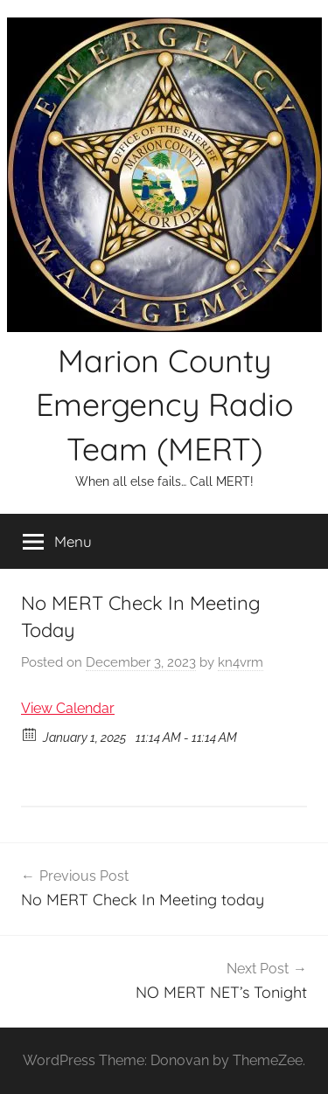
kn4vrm (240, 662)
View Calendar (68, 708)
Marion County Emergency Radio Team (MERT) (164, 404)
